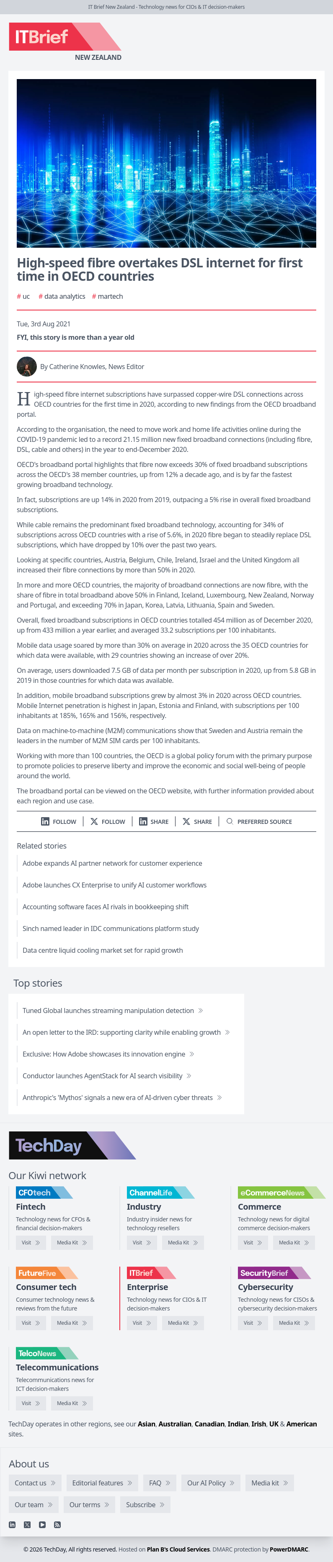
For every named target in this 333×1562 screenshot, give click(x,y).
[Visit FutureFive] (31, 1323)
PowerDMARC (289, 1549)
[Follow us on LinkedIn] (58, 821)
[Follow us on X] (107, 821)
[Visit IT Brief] (142, 1323)
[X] (27, 1524)
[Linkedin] (12, 1524)
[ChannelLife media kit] (183, 1243)
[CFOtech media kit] (72, 1243)
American (302, 1424)
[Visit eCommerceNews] (253, 1243)
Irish (259, 1424)
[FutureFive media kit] (72, 1323)
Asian (146, 1424)
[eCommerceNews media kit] (294, 1243)
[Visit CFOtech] (31, 1243)
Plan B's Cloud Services (178, 1549)
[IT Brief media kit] (183, 1323)
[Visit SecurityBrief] (253, 1323)
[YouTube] (42, 1524)
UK (274, 1424)
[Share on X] (197, 821)
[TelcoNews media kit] (72, 1403)
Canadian (210, 1424)
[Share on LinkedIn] (154, 821)
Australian (175, 1424)
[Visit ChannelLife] (142, 1243)
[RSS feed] (57, 1524)
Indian (238, 1424)
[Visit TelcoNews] (31, 1403)
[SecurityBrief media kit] (294, 1323)
